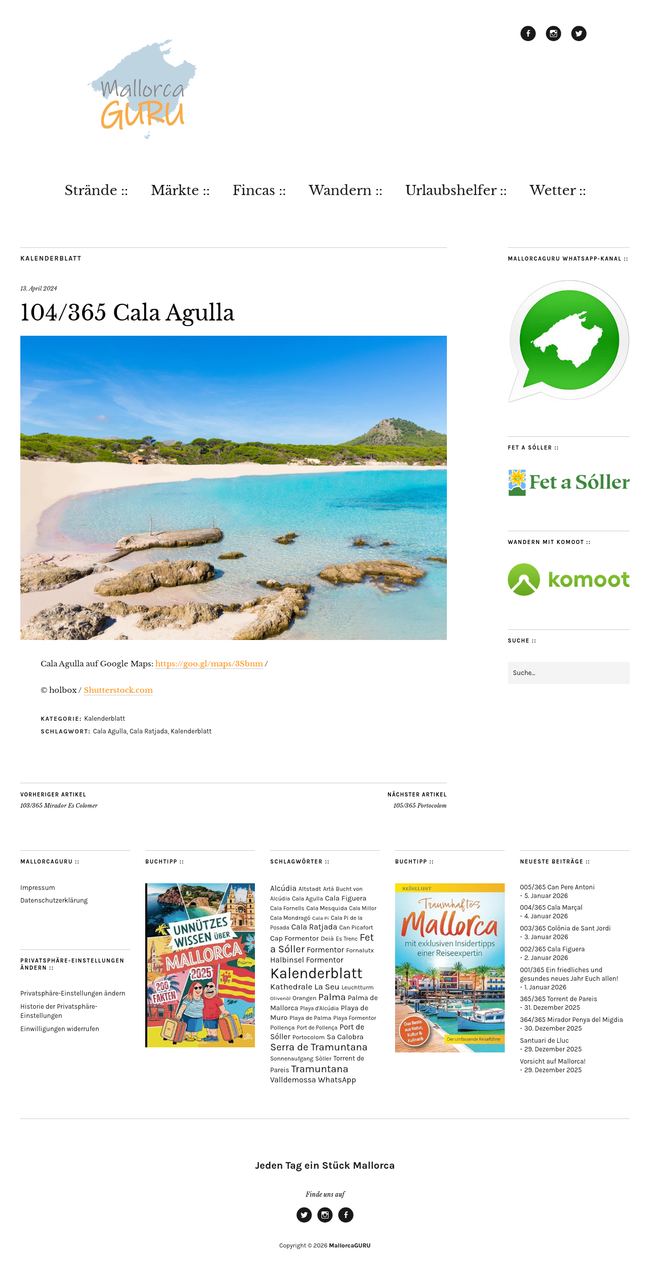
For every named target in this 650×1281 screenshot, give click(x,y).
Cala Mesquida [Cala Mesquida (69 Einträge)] (326, 908)
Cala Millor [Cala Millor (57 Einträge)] (363, 908)
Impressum (37, 887)
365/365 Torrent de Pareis (558, 999)
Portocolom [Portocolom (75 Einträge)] (308, 1037)
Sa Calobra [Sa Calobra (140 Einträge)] (345, 1036)
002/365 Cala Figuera (552, 949)
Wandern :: (345, 190)
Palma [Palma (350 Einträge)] (332, 997)
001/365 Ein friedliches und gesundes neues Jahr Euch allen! (569, 974)
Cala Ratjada (148, 731)
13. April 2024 (38, 288)
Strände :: (96, 190)
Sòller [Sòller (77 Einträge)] (323, 1058)
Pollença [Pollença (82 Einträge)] (282, 1027)
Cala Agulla (109, 731)
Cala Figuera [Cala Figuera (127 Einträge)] (346, 898)
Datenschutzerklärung (54, 900)
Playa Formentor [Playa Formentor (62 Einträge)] (354, 1018)
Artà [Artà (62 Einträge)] (328, 889)
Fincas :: (259, 190)
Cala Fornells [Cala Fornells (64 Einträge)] (287, 908)
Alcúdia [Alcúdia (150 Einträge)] (283, 888)
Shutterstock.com (118, 690)
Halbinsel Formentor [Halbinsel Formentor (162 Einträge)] (306, 960)
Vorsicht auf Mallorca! (553, 1061)
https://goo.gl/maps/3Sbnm (209, 663)
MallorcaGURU (350, 1245)
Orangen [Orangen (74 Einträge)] (304, 998)
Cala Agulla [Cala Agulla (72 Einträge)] (307, 898)
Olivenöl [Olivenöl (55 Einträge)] (280, 998)
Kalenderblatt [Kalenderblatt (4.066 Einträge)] (316, 973)
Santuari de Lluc (544, 1040)
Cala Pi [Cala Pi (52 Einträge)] (320, 918)
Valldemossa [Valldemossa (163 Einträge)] (293, 1079)
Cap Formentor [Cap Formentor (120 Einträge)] (294, 938)
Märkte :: (180, 190)
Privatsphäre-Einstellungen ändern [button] (72, 993)
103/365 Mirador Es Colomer (59, 800)
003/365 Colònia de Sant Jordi (565, 928)
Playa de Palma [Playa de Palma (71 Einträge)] (310, 1017)
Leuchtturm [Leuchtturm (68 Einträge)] (357, 987)
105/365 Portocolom (417, 800)
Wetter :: (558, 190)
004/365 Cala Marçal (551, 907)
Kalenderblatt (51, 258)
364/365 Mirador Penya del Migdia (571, 1019)
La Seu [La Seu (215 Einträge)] (327, 986)
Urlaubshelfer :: (456, 190)
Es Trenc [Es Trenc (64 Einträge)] (347, 938)
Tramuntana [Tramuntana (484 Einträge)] (319, 1069)
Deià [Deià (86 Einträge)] (327, 938)
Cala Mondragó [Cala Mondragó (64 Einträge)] (290, 917)
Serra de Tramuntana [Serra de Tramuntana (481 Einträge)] (319, 1047)
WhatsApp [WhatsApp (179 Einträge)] (337, 1079)
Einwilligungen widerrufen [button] (59, 1029)
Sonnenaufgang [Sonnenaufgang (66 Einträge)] (291, 1058)
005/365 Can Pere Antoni (557, 887)
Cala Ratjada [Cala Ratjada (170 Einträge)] (314, 927)
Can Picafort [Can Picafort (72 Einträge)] (356, 927)
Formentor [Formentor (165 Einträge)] (325, 949)
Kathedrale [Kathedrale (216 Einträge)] (291, 986)
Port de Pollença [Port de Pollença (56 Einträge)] (317, 1027)
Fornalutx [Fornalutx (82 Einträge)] (360, 950)
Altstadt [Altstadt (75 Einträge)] (310, 888)
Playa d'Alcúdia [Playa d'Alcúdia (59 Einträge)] (319, 1008)
